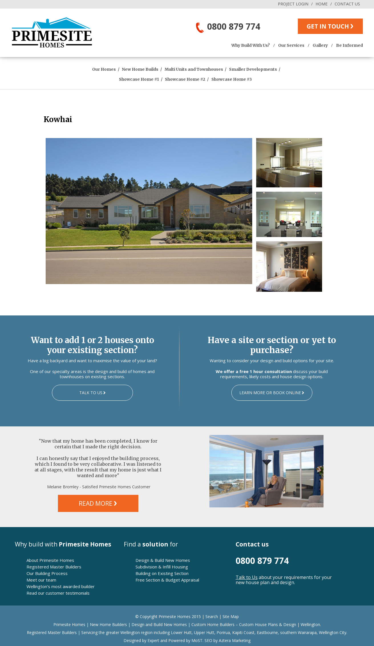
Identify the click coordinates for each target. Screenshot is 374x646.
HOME (321, 4)
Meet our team (41, 580)
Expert (152, 640)
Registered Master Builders (54, 567)
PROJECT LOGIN (293, 4)
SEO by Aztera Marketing (227, 640)
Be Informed (349, 45)
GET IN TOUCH (328, 26)
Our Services (291, 45)
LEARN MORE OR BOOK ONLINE (270, 392)
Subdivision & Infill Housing (162, 567)
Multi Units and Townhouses (194, 69)
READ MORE (95, 503)
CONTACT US (347, 4)
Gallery (320, 45)
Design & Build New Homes (163, 560)
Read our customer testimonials (58, 593)
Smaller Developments (253, 69)
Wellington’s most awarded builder (61, 586)
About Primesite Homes (50, 560)
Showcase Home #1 (139, 79)
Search (211, 616)
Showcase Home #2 (185, 79)
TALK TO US (90, 392)
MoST (197, 640)
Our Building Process (47, 573)
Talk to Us (247, 577)
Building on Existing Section (162, 573)
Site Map (231, 616)
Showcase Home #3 (231, 79)
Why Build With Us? (250, 45)
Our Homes (104, 69)
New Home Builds (140, 69)
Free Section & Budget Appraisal (167, 580)
